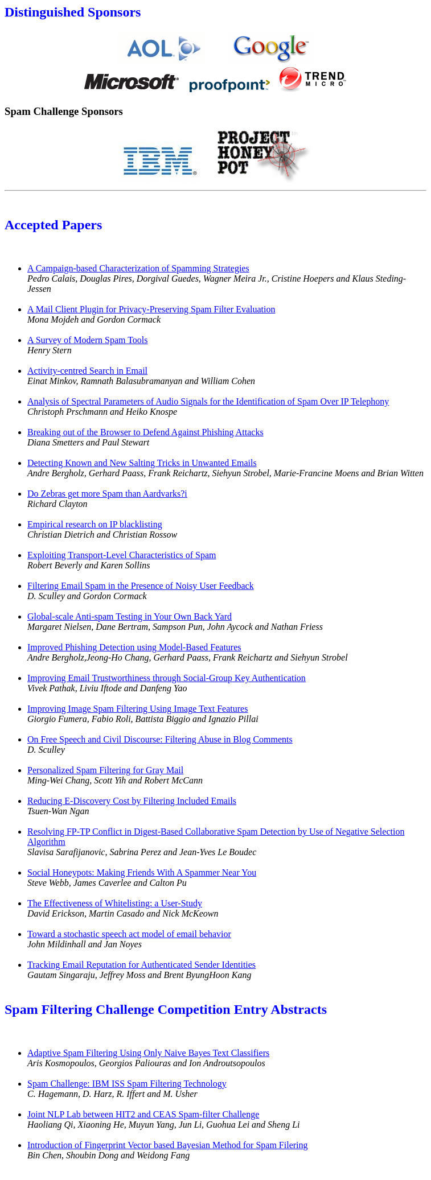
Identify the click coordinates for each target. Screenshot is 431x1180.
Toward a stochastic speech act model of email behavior (129, 934)
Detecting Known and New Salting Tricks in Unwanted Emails (142, 463)
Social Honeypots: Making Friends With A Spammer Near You (141, 872)
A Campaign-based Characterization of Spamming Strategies (138, 268)
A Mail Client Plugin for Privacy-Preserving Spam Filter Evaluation (151, 309)
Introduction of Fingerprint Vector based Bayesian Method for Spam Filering (167, 1145)
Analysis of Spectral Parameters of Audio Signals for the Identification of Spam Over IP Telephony (208, 401)
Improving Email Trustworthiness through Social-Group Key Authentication (166, 678)
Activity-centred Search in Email (87, 371)
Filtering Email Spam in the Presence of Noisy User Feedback (140, 586)
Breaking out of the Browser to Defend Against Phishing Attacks (145, 432)
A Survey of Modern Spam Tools (87, 340)
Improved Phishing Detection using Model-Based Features (134, 647)
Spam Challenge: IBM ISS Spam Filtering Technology (127, 1083)
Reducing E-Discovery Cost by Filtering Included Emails (131, 801)
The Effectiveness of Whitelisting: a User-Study (114, 903)
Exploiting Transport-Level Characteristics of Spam (121, 555)
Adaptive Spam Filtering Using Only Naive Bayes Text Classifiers (148, 1053)
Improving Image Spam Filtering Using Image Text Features (137, 708)
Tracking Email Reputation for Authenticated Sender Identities (141, 964)
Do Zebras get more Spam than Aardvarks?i (107, 493)
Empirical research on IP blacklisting (94, 524)
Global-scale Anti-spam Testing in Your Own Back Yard (129, 616)
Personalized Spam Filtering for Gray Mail (105, 770)
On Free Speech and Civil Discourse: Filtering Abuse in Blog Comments (160, 739)
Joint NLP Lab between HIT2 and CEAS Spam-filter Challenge (143, 1114)
